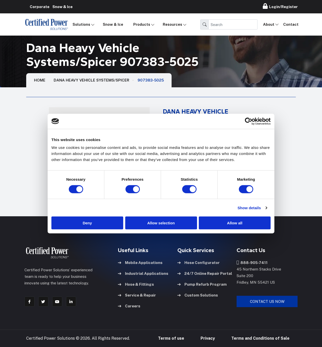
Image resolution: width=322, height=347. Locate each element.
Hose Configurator (198, 262)
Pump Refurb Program (202, 284)
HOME (39, 80)
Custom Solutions (197, 294)
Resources (172, 24)
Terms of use (171, 338)
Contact (291, 24)
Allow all (234, 223)
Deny (87, 223)
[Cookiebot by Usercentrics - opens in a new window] (249, 121)
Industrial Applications (143, 273)
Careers (129, 305)
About (268, 24)
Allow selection (161, 223)
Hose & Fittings (136, 284)
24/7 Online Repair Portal (204, 273)
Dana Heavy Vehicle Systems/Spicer (91, 80)
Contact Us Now (267, 301)
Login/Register (280, 6)
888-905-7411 (252, 262)
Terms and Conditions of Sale (260, 338)
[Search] (232, 24)
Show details (249, 207)
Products (141, 24)
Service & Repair (137, 294)
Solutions (81, 24)
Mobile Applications (140, 262)
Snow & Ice (113, 24)
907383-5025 (151, 80)
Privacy (208, 338)
